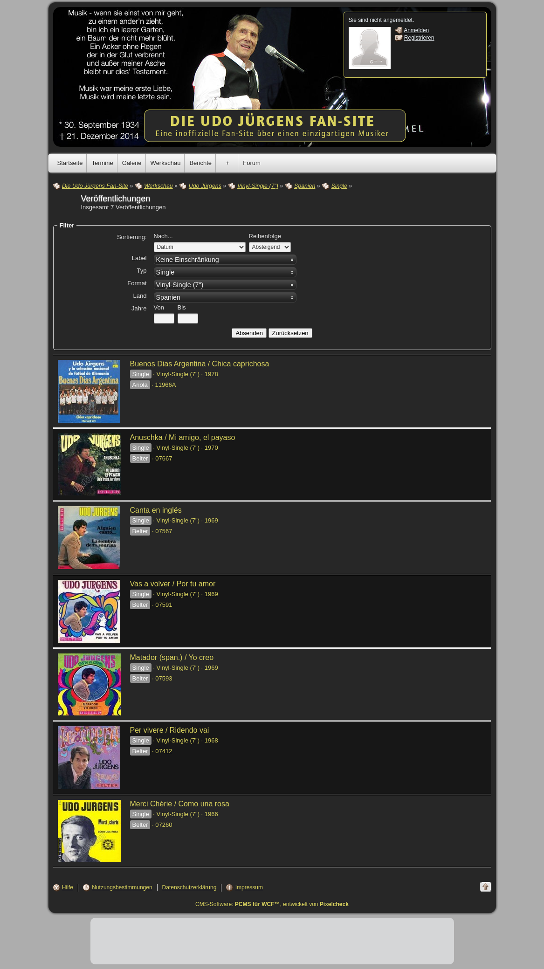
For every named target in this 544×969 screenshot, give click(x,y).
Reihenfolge (265, 236)
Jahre (139, 308)
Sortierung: (132, 237)
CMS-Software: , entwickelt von (272, 904)
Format (136, 283)
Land (140, 295)
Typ (142, 270)
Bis (182, 307)
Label (139, 257)
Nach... (163, 236)
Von (159, 307)
